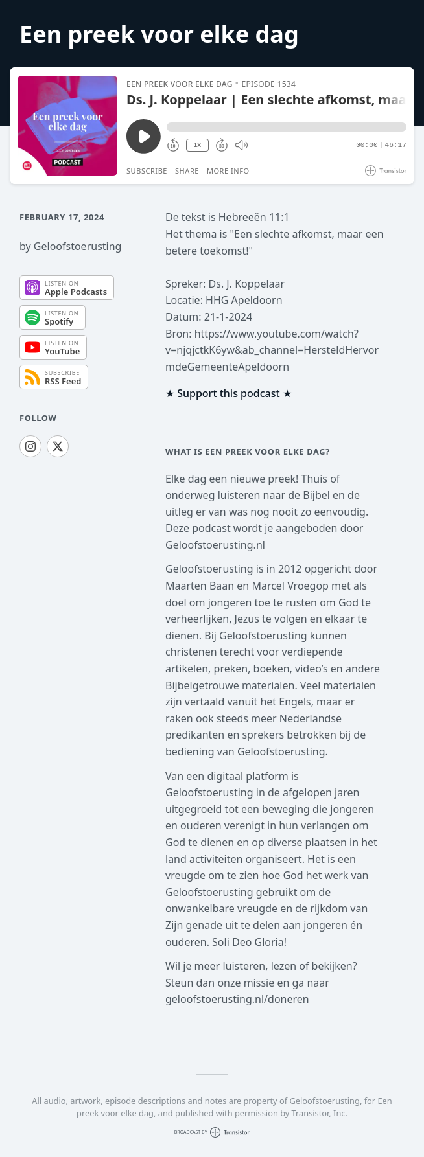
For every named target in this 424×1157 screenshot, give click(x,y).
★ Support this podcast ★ (228, 393)
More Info (228, 171)
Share (187, 171)
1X (197, 145)
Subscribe (146, 171)
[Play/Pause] (67, 125)
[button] (286, 127)
